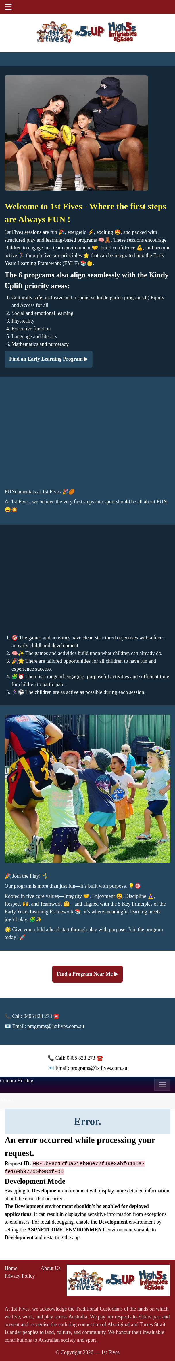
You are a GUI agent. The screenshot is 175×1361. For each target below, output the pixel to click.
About (6, 1100)
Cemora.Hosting (16, 1080)
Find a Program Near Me (85, 974)
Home (11, 1268)
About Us (51, 1268)
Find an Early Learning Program (46, 359)
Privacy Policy (20, 1276)
